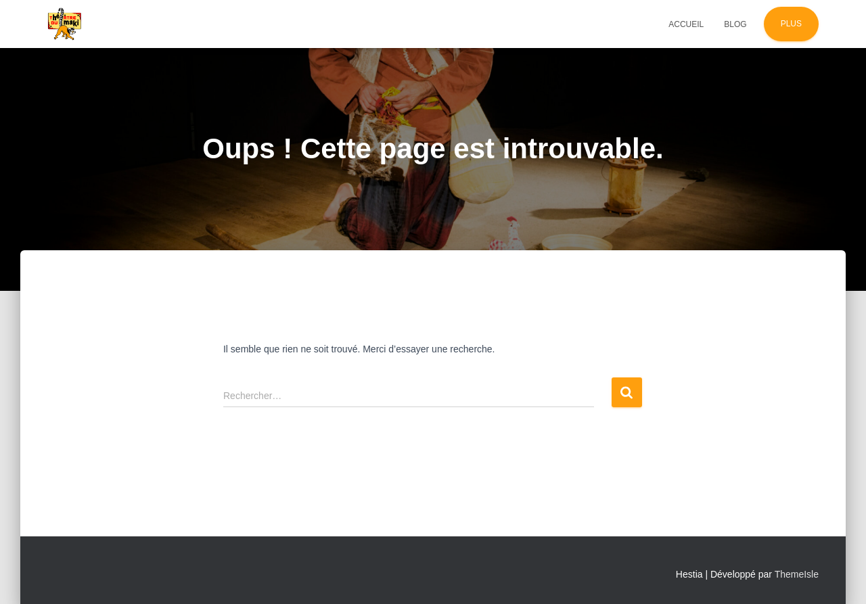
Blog (735, 24)
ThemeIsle (797, 574)
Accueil (686, 24)
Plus (791, 23)
